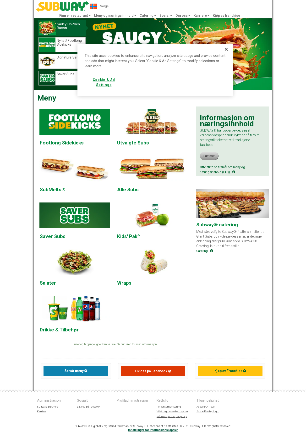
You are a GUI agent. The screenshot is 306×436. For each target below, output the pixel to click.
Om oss (182, 15)
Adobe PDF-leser (206, 406)
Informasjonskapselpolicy (172, 416)
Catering (148, 15)
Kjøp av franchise (226, 15)
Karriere (201, 15)
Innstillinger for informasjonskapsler (153, 430)
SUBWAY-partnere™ (48, 406)
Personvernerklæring (169, 406)
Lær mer (209, 156)
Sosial (165, 15)
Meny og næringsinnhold (115, 15)
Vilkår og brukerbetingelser (172, 411)
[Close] (226, 49)
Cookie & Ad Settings (104, 82)
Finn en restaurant (75, 15)
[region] (155, 70)
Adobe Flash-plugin (208, 411)
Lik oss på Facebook (151, 371)
